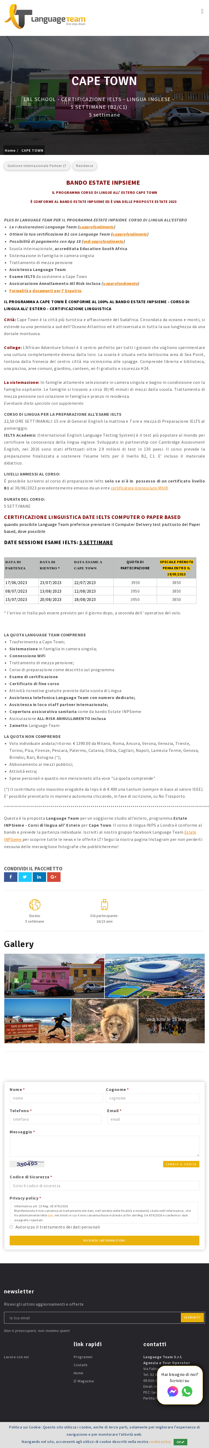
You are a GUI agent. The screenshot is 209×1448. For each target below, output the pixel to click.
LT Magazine (84, 1379)
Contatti (81, 1363)
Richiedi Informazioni (105, 1239)
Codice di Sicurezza (31, 1175)
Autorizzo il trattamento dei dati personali (58, 1224)
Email (114, 1108)
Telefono (21, 1108)
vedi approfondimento (105, 240)
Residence (84, 166)
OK (181, 1442)
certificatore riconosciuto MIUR (142, 486)
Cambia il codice (181, 1162)
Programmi (83, 1355)
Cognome (117, 1087)
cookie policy (160, 1441)
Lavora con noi (16, 1355)
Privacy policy (25, 1196)
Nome (17, 1087)
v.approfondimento (98, 226)
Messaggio (22, 1130)
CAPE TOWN (32, 150)
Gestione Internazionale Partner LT (37, 166)
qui (50, 1214)
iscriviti (192, 1315)
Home (10, 150)
